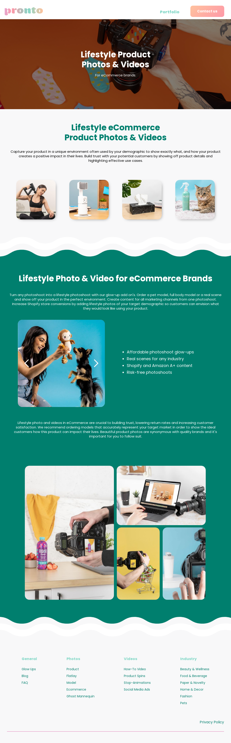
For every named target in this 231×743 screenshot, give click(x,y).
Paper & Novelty (192, 682)
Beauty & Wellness (194, 669)
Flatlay (72, 676)
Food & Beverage (193, 676)
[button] (27, 363)
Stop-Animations (137, 682)
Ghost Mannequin (81, 696)
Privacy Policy (212, 722)
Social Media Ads (137, 689)
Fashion (186, 696)
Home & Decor (191, 689)
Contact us (207, 11)
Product (73, 669)
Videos (130, 658)
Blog (25, 676)
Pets (183, 703)
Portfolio (169, 12)
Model (71, 682)
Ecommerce (76, 689)
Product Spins (134, 676)
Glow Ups (29, 669)
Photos (73, 658)
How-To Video (135, 669)
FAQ (25, 682)
